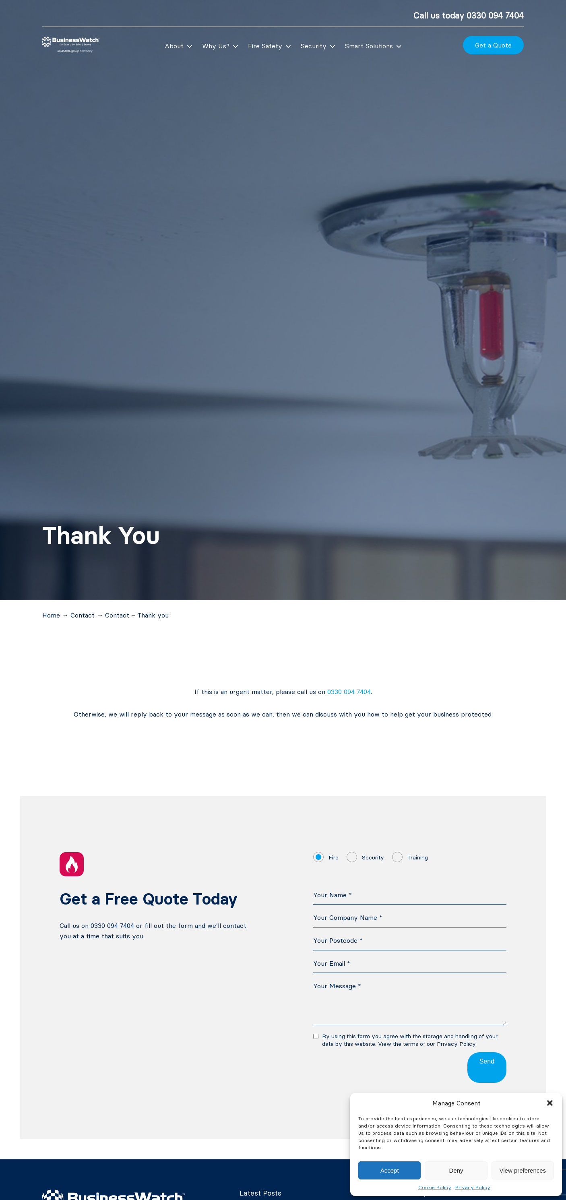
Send (486, 1061)
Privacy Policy (472, 1187)
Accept (389, 1170)
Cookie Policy (434, 1187)
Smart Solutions (369, 46)
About (174, 46)
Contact (82, 615)
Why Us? (215, 46)
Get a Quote (493, 45)
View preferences (523, 1170)
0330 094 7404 (495, 15)
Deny (456, 1170)
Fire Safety (265, 46)
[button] (550, 1103)
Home (51, 615)
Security (313, 46)
